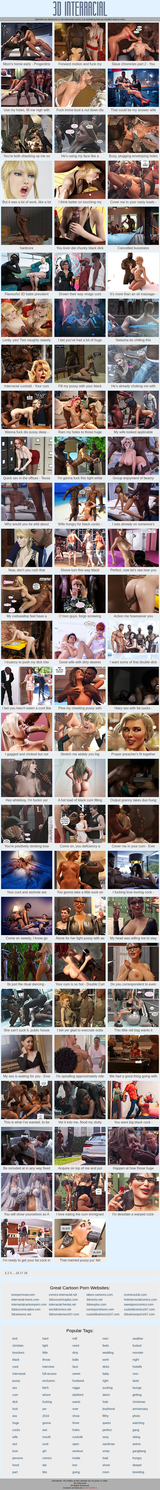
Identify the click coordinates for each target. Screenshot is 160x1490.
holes (76, 1430)
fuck (15, 1409)
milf (75, 1338)
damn (106, 1394)
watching (138, 1423)
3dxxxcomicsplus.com (63, 1299)
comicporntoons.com (100, 1309)
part (14, 1472)
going (76, 1472)
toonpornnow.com (23, 1294)
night (135, 1359)
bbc (44, 1472)
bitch (45, 1387)
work (105, 1359)
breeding (138, 1472)
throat (46, 1359)
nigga (76, 1387)
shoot (106, 1465)
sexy (105, 1437)
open (76, 1444)
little (45, 1352)
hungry (137, 1458)
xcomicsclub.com (135, 1294)
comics (47, 1458)
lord (14, 1338)
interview (48, 1366)
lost (75, 1465)
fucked (136, 1345)
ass (14, 1416)
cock (15, 1366)
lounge (136, 1387)
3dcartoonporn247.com (139, 1314)
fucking (47, 1402)
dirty (75, 1352)
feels (105, 1345)
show (76, 1416)
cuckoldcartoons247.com (102, 1314)
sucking (107, 1387)
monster (137, 1352)
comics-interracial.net (63, 1294)
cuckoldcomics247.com (139, 1309)
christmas (138, 1402)
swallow (137, 1338)
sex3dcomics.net (60, 1309)
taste (135, 1380)
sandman (108, 1444)
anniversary (140, 1409)
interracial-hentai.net (62, 1304)
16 (17, 1273)
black (15, 1359)
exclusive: (48, 1380)
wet (44, 1430)
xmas (105, 1451)
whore (46, 1394)
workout (78, 1451)
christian (17, 1345)
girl (44, 1451)
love (15, 1451)
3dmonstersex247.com (64, 1314)
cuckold (78, 1437)
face (75, 1366)
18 (26, 1273)
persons (17, 1458)
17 (21, 1273)
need (76, 1345)
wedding (107, 1352)
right (105, 1380)
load (105, 1458)
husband (78, 1380)
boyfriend (108, 1409)
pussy (16, 1380)
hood (15, 1465)
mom (105, 1472)
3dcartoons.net (21, 1314)
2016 (45, 1416)
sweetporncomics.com (139, 1304)
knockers (18, 1352)
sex (14, 1387)
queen (106, 1423)
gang (135, 1430)
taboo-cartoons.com (99, 1294)
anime (136, 1444)
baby (105, 1373)
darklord (78, 1394)
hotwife (137, 1366)
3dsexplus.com (96, 1304)
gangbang (139, 1451)
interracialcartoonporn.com (29, 1304)
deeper (137, 1465)
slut (14, 1444)
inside (76, 1458)
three (76, 1423)
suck (45, 1444)
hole (105, 1402)
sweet (76, 1373)
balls (76, 1359)
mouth (46, 1437)
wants (76, 1402)
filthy (105, 1416)
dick (15, 1402)
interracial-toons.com (25, 1299)
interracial (18, 1373)
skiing (136, 1437)
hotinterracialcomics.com (140, 1299)
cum (15, 1394)
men (105, 1338)
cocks (16, 1430)
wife (15, 1437)
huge (15, 1423)
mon (135, 1373)
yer (44, 1409)
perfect (107, 1430)
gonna (46, 1423)
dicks (105, 1366)
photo (136, 1416)
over (75, 1409)
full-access (49, 1373)
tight (45, 1345)
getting (136, 1394)
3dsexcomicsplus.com (26, 1309)
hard (45, 1338)
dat (44, 1465)
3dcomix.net (94, 1299)
